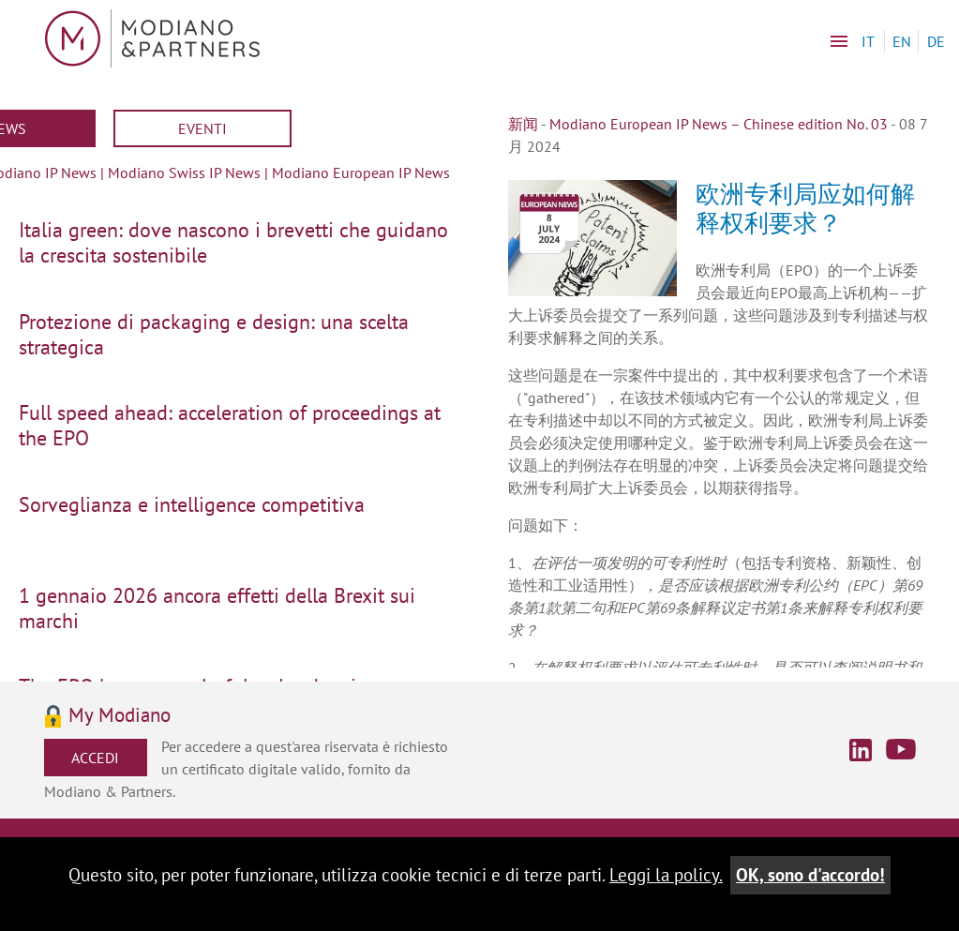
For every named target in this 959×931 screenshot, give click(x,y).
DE (936, 41)
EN (901, 41)
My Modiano (119, 716)
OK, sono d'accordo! (810, 874)
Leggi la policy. (666, 874)
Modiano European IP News (361, 172)
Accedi (95, 757)
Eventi (202, 128)
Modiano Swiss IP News (184, 172)
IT (868, 41)
